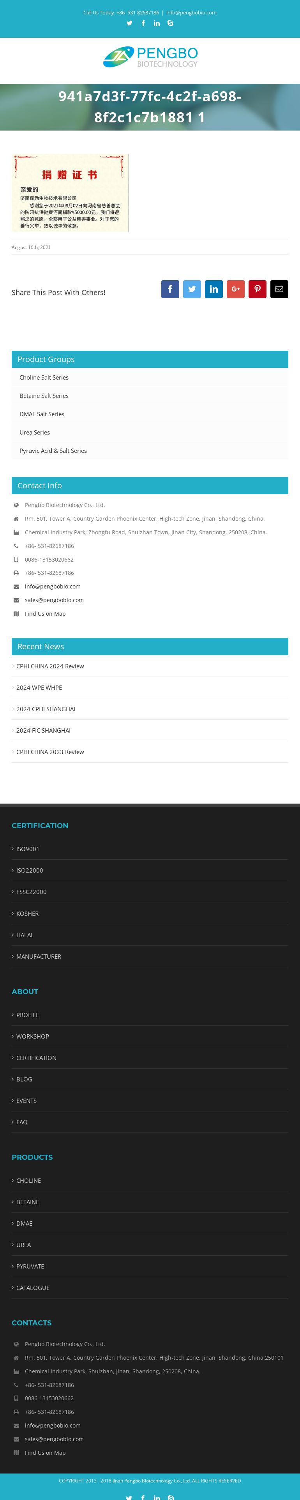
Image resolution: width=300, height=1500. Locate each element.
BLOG (24, 1079)
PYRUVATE (30, 1266)
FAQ (22, 1122)
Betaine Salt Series (44, 395)
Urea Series (34, 432)
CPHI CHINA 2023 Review (50, 752)
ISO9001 (28, 849)
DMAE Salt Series (41, 414)
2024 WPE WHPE (39, 687)
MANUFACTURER (38, 956)
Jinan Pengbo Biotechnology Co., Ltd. (152, 1480)
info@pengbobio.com (191, 12)
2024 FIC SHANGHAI (43, 730)
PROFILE (27, 1015)
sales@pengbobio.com (54, 600)
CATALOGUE (32, 1288)
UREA (23, 1245)
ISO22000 (29, 870)
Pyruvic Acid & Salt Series (53, 450)
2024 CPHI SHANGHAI (45, 709)
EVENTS (26, 1100)
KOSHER (27, 913)
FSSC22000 (31, 892)
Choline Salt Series (44, 377)
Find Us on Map (45, 613)
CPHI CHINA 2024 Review (50, 666)
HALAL (25, 935)
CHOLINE (28, 1180)
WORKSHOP (32, 1036)
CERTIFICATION (36, 1058)
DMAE (24, 1223)
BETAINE (27, 1202)
